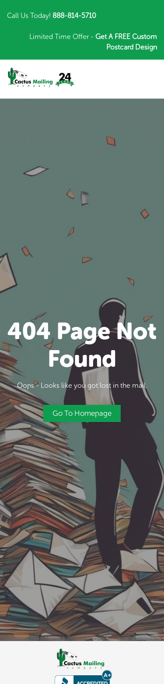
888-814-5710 (74, 15)
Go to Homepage (82, 413)
